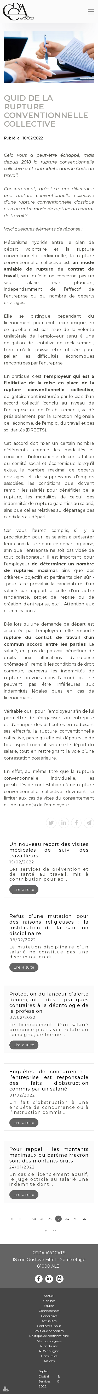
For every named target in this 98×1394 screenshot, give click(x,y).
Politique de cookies (49, 1331)
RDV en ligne (49, 1351)
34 (67, 1219)
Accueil (49, 1296)
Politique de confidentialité (49, 1336)
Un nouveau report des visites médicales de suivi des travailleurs (49, 850)
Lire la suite (24, 889)
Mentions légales (49, 1341)
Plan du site (49, 1346)
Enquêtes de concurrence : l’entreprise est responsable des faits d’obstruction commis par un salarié (49, 1080)
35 (75, 1219)
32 (50, 1219)
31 (41, 1219)
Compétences (49, 1311)
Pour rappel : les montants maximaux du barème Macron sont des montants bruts (49, 1155)
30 (34, 1219)
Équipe (49, 1306)
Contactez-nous (49, 1326)
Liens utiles (49, 1356)
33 (59, 1219)
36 (84, 1219)
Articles (49, 1361)
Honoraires (49, 1316)
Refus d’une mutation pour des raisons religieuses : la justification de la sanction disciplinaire (49, 924)
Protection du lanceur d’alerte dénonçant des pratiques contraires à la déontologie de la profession (49, 1002)
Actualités (49, 1321)
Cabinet (49, 1301)
